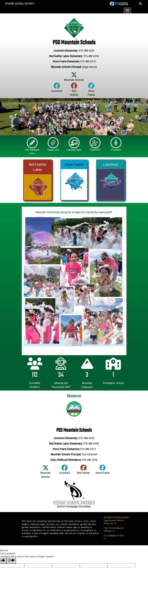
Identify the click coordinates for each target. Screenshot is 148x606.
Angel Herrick (89, 66)
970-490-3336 (89, 459)
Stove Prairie (74, 164)
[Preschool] (116, 142)
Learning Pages (74, 149)
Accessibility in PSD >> (114, 537)
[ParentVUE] (95, 142)
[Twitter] (74, 78)
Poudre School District (19, 3)
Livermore (110, 164)
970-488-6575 (88, 61)
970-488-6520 (86, 50)
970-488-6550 (91, 56)
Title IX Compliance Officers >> (114, 529)
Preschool (116, 149)
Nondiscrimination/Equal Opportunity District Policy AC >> (115, 520)
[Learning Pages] (74, 142)
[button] (140, 3)
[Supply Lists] (53, 142)
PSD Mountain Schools (74, 42)
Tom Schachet (89, 454)
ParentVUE (95, 149)
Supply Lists (53, 149)
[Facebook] (56, 89)
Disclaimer (85, 506)
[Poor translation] (11, 560)
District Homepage (67, 506)
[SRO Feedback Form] (32, 142)
